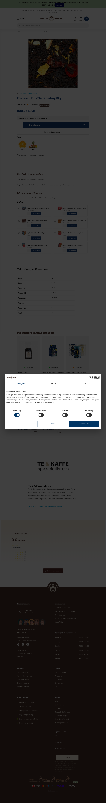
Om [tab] (85, 384)
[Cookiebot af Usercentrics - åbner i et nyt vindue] (90, 377)
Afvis (53, 424)
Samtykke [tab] (21, 384)
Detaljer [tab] (53, 384)
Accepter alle (84, 424)
